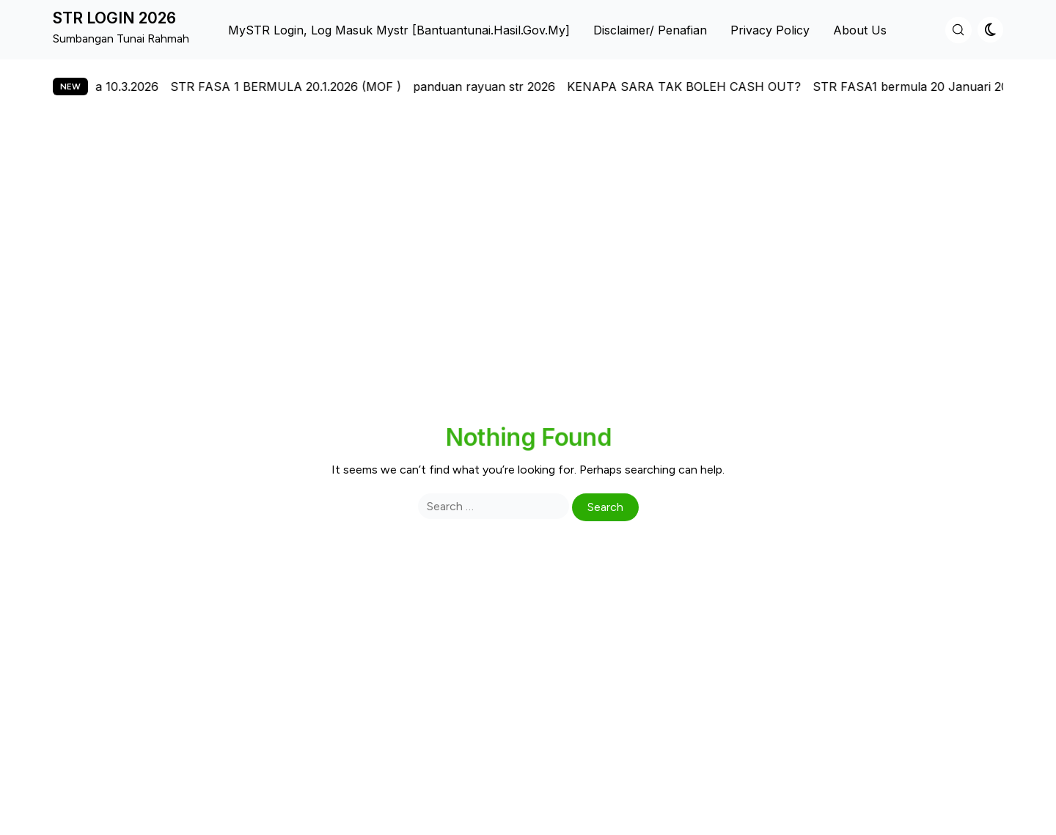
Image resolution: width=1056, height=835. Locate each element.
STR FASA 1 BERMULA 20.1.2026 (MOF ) (296, 86)
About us (860, 30)
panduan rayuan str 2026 (495, 86)
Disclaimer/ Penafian (650, 30)
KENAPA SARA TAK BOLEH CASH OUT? (695, 86)
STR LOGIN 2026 (114, 18)
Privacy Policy (770, 30)
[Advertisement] (528, 250)
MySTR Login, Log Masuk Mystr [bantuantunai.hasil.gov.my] (399, 30)
